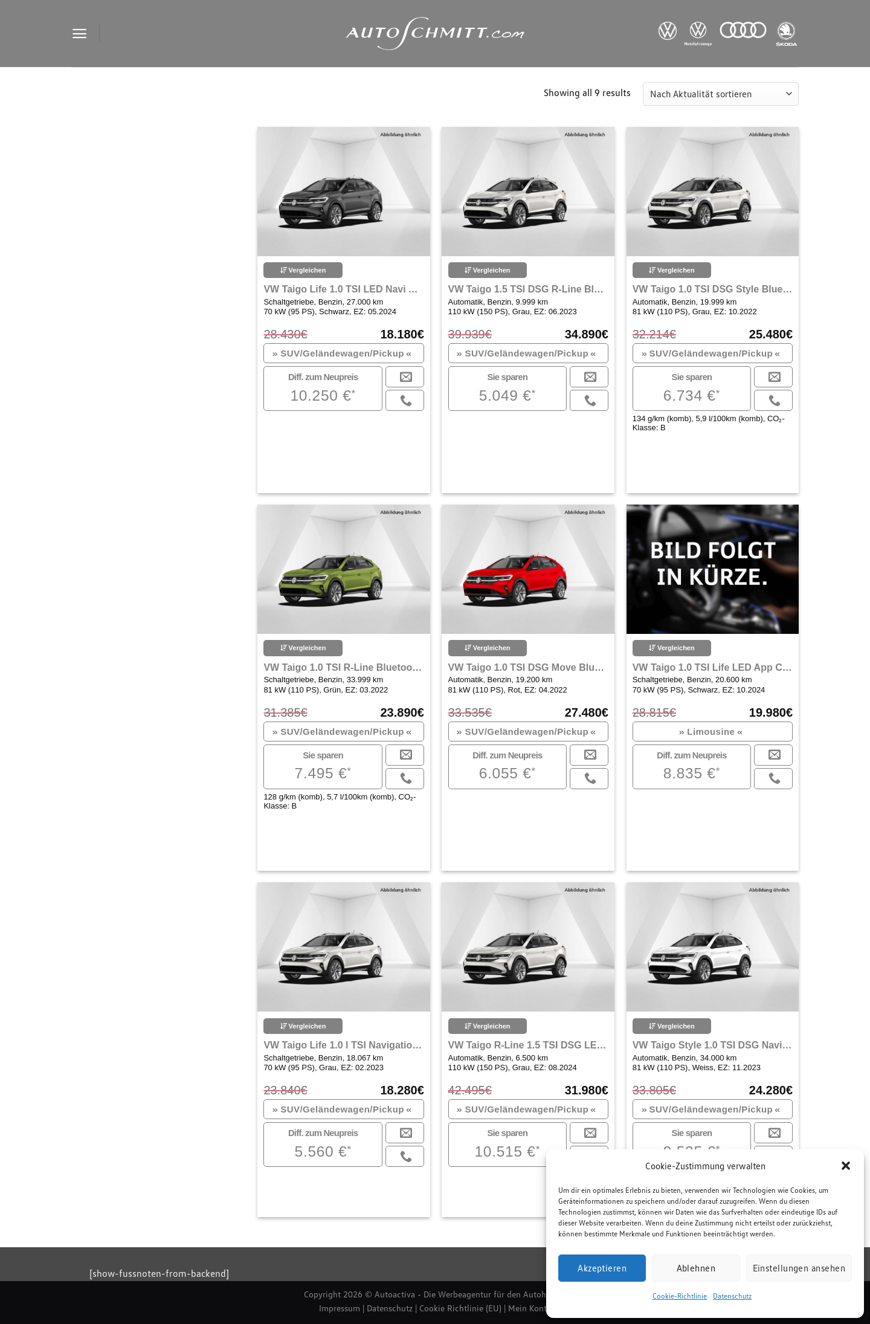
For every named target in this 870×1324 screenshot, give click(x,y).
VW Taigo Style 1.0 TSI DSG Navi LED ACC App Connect (713, 1045)
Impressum (339, 1308)
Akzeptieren (602, 1267)
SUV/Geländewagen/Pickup (341, 353)
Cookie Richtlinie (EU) (460, 1308)
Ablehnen (696, 1267)
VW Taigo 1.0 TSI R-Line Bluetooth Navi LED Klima (343, 667)
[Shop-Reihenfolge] (721, 94)
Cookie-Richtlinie (679, 1295)
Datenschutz (732, 1295)
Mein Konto (530, 1308)
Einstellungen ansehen (799, 1267)
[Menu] (79, 34)
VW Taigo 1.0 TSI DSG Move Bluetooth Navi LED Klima (528, 667)
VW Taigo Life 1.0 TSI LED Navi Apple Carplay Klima (343, 289)
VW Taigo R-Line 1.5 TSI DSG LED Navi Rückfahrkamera (528, 1045)
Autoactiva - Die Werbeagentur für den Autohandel (471, 1294)
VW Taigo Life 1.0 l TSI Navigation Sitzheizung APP (343, 1045)
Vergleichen (303, 270)
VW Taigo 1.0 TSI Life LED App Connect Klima (713, 667)
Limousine (711, 731)
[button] (846, 1166)
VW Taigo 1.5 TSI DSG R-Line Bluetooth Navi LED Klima (528, 289)
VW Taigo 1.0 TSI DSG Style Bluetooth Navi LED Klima (713, 289)
